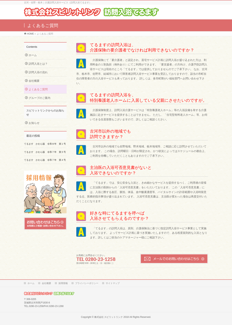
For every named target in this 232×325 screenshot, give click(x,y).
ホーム (33, 55)
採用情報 (63, 283)
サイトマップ (113, 283)
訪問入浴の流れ (38, 72)
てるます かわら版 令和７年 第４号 (45, 160)
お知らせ (34, 122)
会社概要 (34, 80)
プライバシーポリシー (86, 283)
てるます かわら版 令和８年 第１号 (45, 144)
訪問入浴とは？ (38, 63)
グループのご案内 (39, 97)
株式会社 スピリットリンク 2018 (111, 317)
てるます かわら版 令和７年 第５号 (46, 152)
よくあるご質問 (38, 89)
